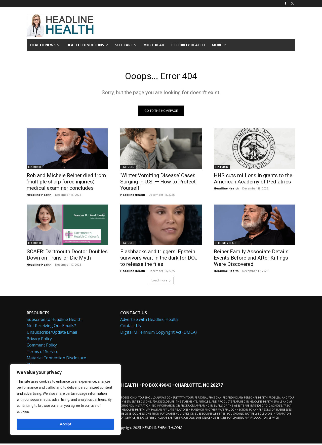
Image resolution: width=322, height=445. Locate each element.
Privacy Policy (39, 340)
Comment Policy (42, 346)
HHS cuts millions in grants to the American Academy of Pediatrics (253, 180)
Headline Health (39, 196)
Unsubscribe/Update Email (52, 333)
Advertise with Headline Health (149, 320)
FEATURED (34, 168)
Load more (161, 282)
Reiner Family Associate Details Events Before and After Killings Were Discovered (251, 259)
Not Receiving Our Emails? (51, 327)
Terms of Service (42, 353)
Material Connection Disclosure (56, 359)
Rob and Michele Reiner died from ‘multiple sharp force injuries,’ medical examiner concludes (66, 183)
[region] (65, 399)
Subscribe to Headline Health (54, 320)
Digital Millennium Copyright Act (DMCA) (158, 333)
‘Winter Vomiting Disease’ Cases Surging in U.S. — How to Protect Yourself (158, 183)
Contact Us (130, 327)
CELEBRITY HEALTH (226, 244)
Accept (65, 424)
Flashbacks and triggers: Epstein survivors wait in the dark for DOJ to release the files (159, 259)
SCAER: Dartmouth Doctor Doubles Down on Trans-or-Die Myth (67, 256)
